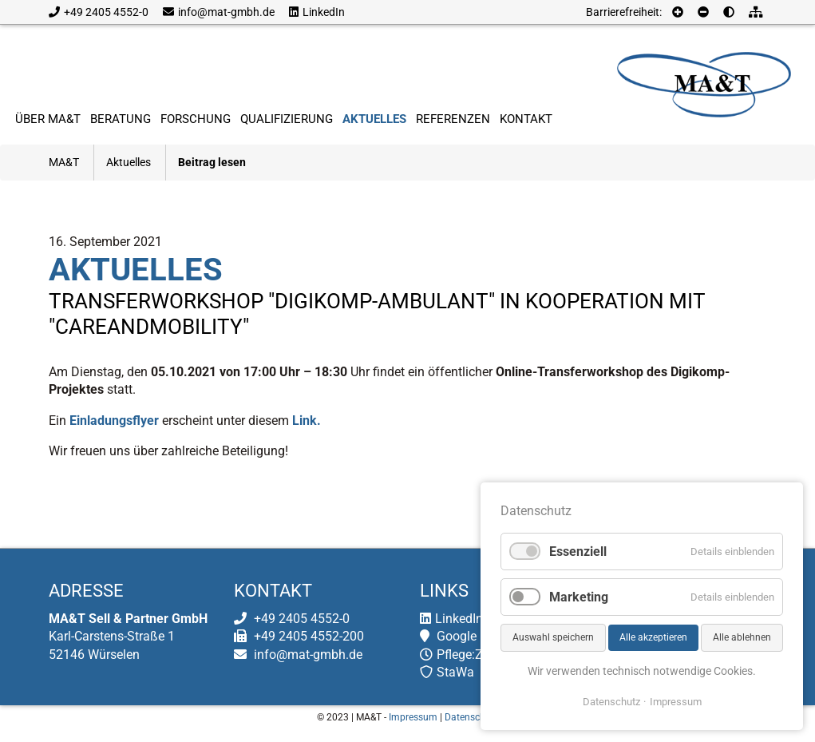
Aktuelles (128, 162)
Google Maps (466, 636)
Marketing (578, 597)
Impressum (413, 717)
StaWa (447, 672)
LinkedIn (317, 12)
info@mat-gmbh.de (219, 12)
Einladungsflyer (114, 420)
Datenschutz (472, 717)
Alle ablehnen (742, 637)
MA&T (64, 162)
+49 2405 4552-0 (98, 12)
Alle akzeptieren (653, 637)
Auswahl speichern (553, 637)
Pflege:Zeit (458, 654)
